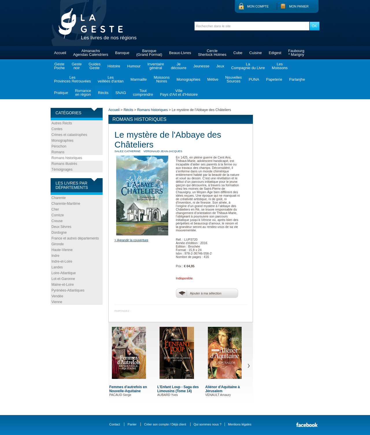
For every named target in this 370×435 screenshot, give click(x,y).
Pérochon (58, 146)
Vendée (57, 296)
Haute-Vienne (62, 250)
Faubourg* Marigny (296, 53)
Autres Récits (61, 123)
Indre (55, 256)
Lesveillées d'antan (110, 79)
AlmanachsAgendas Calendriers (90, 53)
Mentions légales (239, 424)
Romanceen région (83, 93)
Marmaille (138, 79)
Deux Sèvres (61, 227)
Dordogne (59, 233)
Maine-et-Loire (62, 285)
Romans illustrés (64, 164)
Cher (55, 209)
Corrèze (57, 215)
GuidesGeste (95, 66)
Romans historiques (66, 158)
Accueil (60, 53)
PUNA (254, 79)
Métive (212, 79)
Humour (133, 66)
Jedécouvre (178, 66)
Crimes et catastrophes (69, 135)
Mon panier (299, 6)
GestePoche (59, 66)
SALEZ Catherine (127, 151)
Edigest (275, 53)
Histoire (114, 66)
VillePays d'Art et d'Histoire (179, 93)
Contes (56, 129)
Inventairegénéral (155, 66)
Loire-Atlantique (63, 273)
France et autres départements (75, 238)
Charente (58, 198)
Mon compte (258, 6)
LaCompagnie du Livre (248, 66)
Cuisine (255, 53)
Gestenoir (77, 66)
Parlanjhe (297, 79)
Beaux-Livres (180, 53)
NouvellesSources (233, 79)
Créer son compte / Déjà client (165, 424)
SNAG (120, 93)
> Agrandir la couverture (131, 240)
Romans (57, 152)
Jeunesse (201, 66)
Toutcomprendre (143, 93)
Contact (114, 424)
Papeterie (274, 79)
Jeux (220, 66)
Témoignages (62, 169)
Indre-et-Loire (61, 261)
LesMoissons (280, 66)
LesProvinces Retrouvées (72, 79)
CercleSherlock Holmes (212, 53)
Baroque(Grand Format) (149, 53)
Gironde (57, 244)
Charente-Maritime (65, 204)
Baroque (122, 53)
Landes (57, 267)
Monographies (188, 79)
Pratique (61, 93)
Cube (237, 53)
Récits (103, 93)
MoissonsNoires (162, 79)
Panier (131, 424)
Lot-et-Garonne (63, 279)
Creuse (57, 221)
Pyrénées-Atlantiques (67, 290)
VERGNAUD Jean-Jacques (162, 151)
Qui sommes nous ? (207, 424)
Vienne (56, 302)
